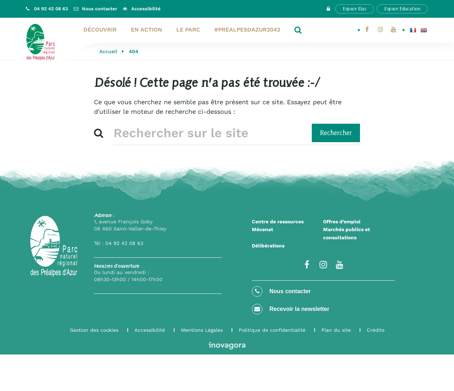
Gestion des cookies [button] (94, 330)
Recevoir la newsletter (290, 309)
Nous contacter (281, 291)
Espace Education (402, 8)
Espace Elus (354, 8)
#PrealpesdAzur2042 (247, 29)
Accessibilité (149, 330)
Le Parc (188, 29)
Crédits (375, 330)
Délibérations (268, 245)
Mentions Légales (202, 330)
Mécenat (262, 229)
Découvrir (100, 29)
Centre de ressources (278, 221)
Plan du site (336, 330)
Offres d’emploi (341, 221)
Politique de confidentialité (272, 330)
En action (146, 29)
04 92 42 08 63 (124, 243)
